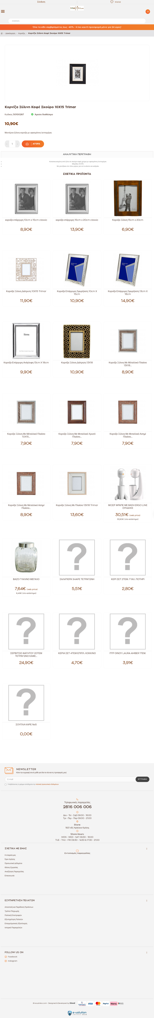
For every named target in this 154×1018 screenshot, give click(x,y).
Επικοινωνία (9, 876)
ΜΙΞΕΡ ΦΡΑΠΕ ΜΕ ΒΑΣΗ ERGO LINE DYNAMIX (127, 506)
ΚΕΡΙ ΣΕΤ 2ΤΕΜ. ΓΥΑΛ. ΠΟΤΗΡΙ (128, 579)
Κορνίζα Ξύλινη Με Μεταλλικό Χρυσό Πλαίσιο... (77, 435)
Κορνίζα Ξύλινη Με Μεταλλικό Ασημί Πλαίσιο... (128, 435)
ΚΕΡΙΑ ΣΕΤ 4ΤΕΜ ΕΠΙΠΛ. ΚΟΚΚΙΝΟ (77, 653)
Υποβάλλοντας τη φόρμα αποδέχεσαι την (33, 784)
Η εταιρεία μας (10, 855)
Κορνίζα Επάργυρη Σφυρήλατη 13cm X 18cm (128, 292)
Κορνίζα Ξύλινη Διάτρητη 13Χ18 (77, 362)
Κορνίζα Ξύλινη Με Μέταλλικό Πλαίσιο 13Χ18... (128, 364)
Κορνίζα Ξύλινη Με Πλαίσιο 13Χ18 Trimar (77, 505)
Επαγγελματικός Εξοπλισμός (16, 923)
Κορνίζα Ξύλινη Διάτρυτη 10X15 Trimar (26, 291)
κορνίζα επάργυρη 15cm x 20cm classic (77, 220)
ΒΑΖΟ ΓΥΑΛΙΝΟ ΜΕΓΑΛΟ (26, 579)
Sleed (72, 1003)
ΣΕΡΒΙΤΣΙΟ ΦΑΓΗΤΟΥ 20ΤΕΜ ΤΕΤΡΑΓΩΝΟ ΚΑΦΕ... (26, 654)
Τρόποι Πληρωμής (12, 911)
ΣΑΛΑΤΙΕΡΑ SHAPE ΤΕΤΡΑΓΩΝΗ (77, 579)
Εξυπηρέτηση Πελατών (14, 919)
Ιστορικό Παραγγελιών (13, 927)
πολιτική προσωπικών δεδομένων (47, 784)
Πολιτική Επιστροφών (13, 915)
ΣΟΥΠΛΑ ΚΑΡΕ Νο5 (26, 724)
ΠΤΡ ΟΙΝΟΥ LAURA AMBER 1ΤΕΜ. (128, 653)
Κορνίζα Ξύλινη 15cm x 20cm (127, 220)
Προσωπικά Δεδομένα (13, 863)
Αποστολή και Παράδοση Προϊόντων (19, 907)
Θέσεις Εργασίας (11, 867)
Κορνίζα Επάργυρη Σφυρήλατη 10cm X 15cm (77, 292)
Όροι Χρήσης (10, 859)
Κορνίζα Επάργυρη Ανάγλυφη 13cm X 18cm (26, 362)
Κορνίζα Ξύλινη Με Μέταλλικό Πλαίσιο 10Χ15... (26, 435)
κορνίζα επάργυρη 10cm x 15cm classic (26, 220)
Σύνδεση (41, 2)
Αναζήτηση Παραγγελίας (14, 871)
